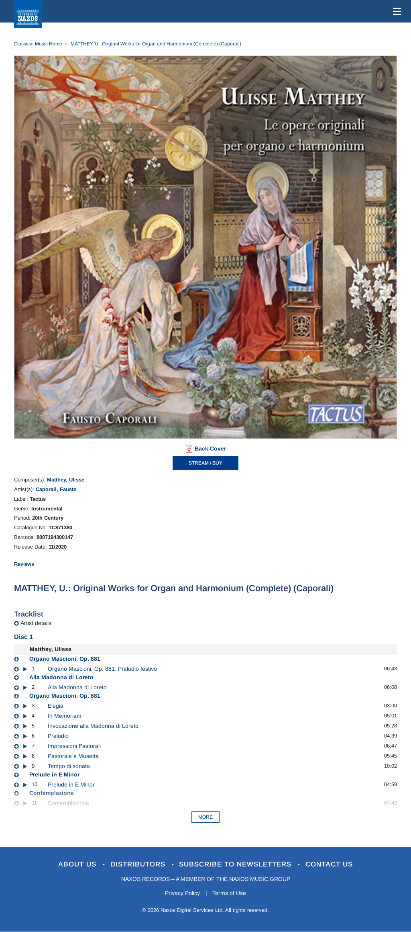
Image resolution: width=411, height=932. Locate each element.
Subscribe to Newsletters (236, 864)
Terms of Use (229, 893)
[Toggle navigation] (395, 11)
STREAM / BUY (205, 463)
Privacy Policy (182, 893)
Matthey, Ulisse (65, 480)
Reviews (24, 564)
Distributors (139, 864)
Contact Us (329, 864)
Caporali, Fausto (56, 489)
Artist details (35, 623)
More (205, 817)
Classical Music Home (38, 44)
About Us (78, 864)
